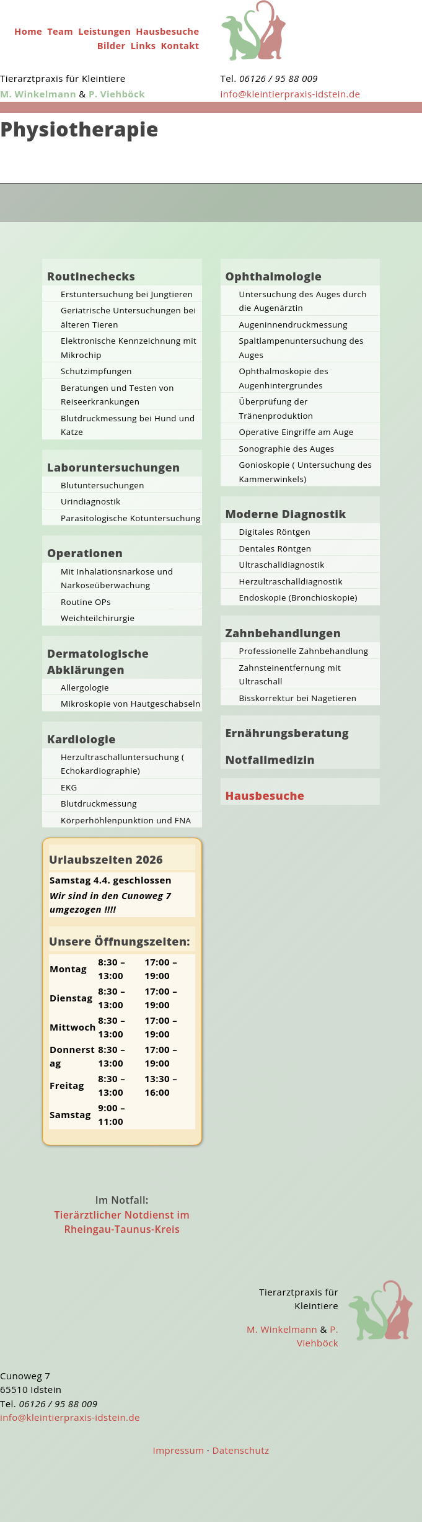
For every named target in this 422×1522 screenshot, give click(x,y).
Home (28, 31)
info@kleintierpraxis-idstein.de (291, 93)
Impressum (178, 1450)
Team (60, 31)
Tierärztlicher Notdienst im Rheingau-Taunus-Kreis (122, 1222)
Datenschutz (241, 1450)
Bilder (111, 45)
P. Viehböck (117, 93)
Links (143, 45)
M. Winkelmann (38, 93)
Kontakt (179, 45)
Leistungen (104, 31)
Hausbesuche (167, 31)
